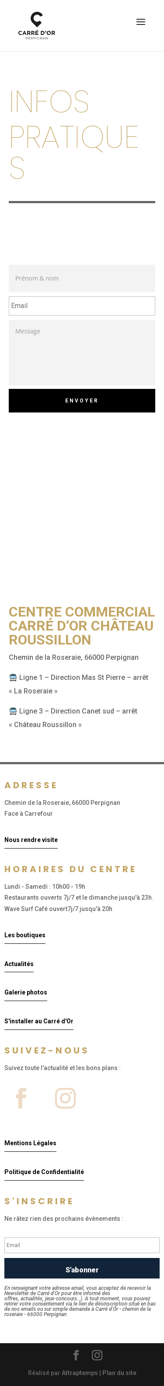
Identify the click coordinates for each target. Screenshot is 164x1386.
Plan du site (119, 1372)
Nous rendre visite (31, 839)
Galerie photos (25, 992)
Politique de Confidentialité (44, 1171)
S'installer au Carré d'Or (38, 1021)
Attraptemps (80, 1372)
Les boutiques (24, 935)
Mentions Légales (30, 1143)
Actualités (19, 963)
